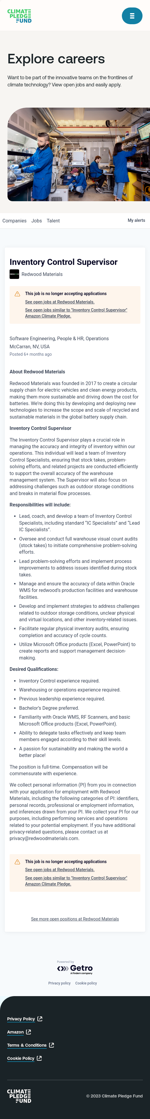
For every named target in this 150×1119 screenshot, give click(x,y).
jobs (36, 221)
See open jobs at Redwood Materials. (60, 302)
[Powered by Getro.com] (75, 968)
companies (14, 221)
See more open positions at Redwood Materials (75, 919)
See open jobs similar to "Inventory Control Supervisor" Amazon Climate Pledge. (76, 313)
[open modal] (132, 15)
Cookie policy (86, 983)
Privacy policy (59, 983)
